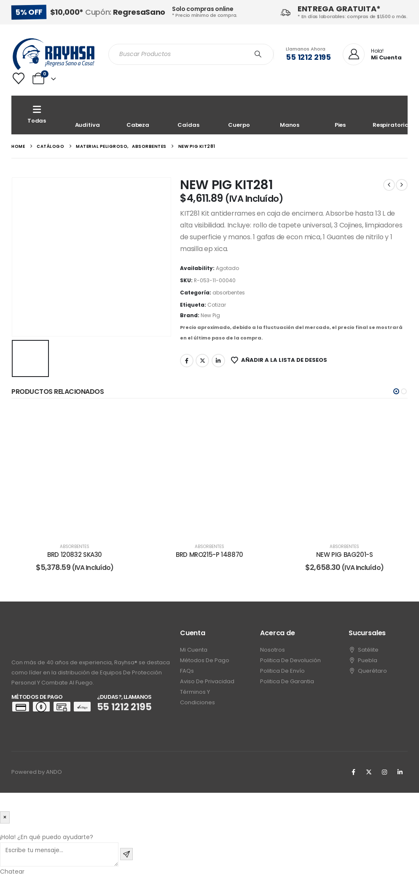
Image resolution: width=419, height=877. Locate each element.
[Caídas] (188, 115)
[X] (369, 772)
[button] (396, 391)
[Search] (258, 54)
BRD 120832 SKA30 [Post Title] (74, 554)
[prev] (389, 185)
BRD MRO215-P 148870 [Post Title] (209, 554)
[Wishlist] (18, 78)
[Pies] (340, 115)
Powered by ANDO (36, 772)
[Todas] (37, 115)
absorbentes (228, 292)
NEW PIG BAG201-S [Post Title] (344, 554)
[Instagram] (384, 772)
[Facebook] (353, 772)
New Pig (210, 315)
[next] (402, 185)
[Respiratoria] (390, 115)
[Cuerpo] (239, 115)
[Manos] (289, 115)
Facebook (186, 360)
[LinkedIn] (400, 772)
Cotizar (216, 304)
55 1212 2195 (308, 57)
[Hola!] (372, 54)
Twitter (202, 360)
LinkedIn (218, 360)
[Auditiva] (87, 115)
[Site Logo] (53, 54)
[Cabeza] (138, 115)
